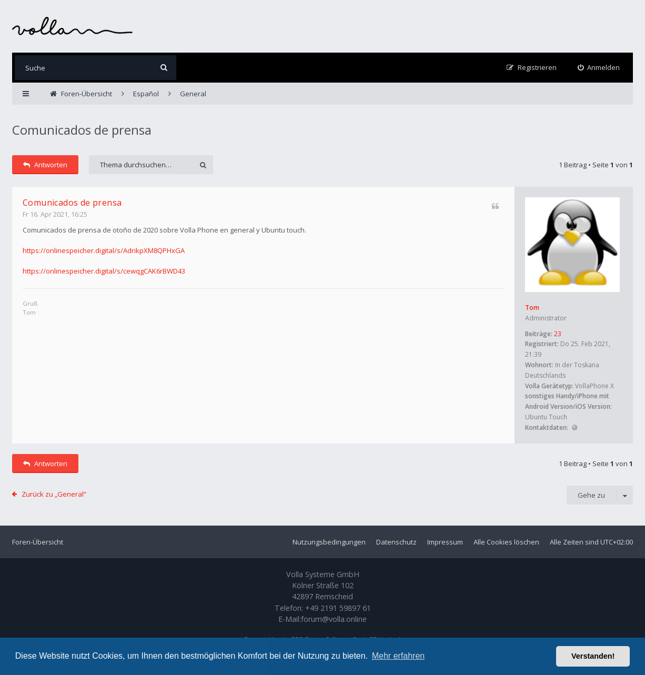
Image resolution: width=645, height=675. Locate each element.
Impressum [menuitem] (445, 542)
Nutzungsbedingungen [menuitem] (329, 542)
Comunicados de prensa (82, 129)
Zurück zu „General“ (54, 494)
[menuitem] (599, 67)
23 (557, 333)
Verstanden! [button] (592, 656)
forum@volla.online (334, 619)
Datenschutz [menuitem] (396, 542)
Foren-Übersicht (37, 542)
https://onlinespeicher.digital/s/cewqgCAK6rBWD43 (104, 271)
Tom (532, 307)
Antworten (45, 164)
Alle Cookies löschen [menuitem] (506, 542)
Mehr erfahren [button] (398, 655)
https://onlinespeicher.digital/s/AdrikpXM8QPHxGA (104, 250)
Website (574, 428)
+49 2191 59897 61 (338, 608)
